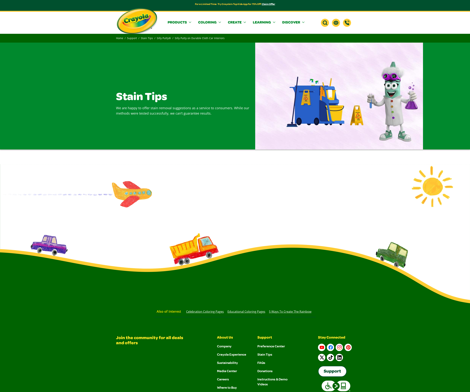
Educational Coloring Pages (246, 312)
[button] (180, 23)
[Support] (347, 23)
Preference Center (271, 346)
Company (224, 346)
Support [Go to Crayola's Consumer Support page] (332, 371)
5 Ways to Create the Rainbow (290, 312)
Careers (223, 379)
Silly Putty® (164, 38)
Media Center (227, 371)
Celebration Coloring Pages (205, 312)
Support (132, 38)
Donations (265, 371)
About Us (225, 338)
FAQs (261, 362)
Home (119, 38)
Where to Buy (227, 387)
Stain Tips (147, 38)
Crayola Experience (231, 354)
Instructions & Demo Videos (272, 381)
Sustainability (227, 362)
